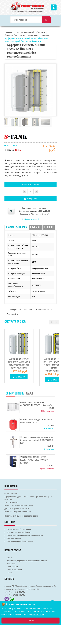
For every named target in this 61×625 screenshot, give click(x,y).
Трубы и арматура (14, 570)
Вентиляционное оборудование (20, 541)
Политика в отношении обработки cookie (21, 516)
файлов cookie (37, 614)
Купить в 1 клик (30, 184)
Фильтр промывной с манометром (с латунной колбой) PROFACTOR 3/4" (36, 440)
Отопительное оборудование (19, 529)
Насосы (10, 573)
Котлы (9, 558)
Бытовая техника (14, 538)
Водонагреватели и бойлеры (18, 532)
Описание (35, 227)
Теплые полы (12, 567)
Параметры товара (16, 227)
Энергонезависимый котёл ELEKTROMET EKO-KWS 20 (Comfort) (34, 460)
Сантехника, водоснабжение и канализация (25, 535)
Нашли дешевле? (30, 219)
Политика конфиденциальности (17, 511)
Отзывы (48, 227)
